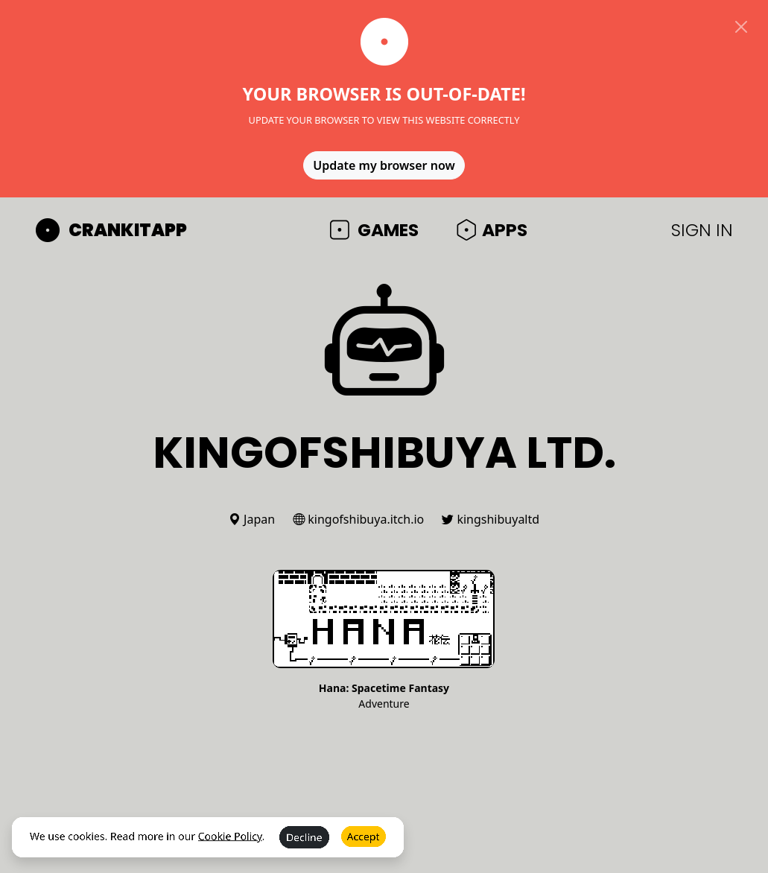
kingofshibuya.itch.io (358, 519)
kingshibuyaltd (490, 519)
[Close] (741, 27)
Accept (363, 847)
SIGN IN (702, 230)
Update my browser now (384, 165)
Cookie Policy (230, 847)
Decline (304, 847)
